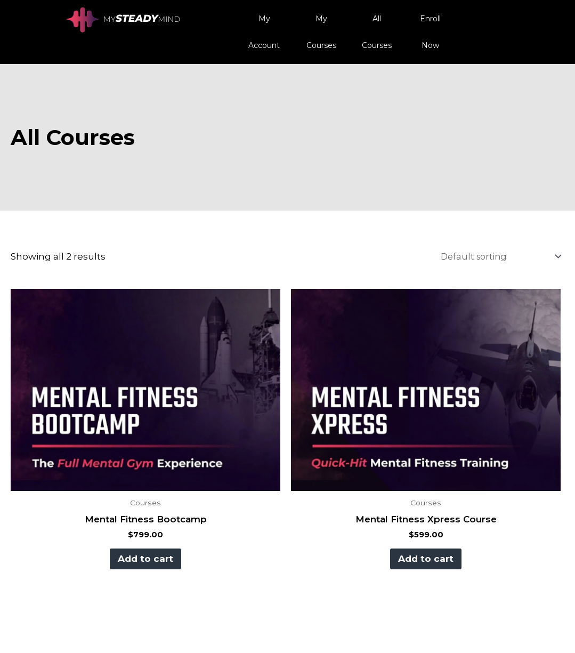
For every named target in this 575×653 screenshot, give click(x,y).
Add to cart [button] (143, 558)
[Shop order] (495, 257)
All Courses (377, 32)
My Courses (321, 32)
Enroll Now (430, 32)
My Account (264, 32)
